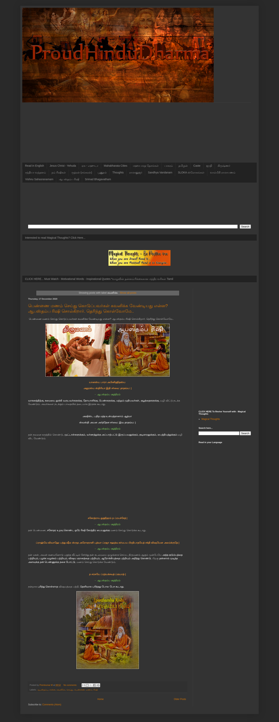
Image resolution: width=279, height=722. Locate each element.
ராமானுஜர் (135, 172)
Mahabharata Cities (115, 165)
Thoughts (118, 172)
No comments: (71, 685)
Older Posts (180, 699)
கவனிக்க (61, 690)
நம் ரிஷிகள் (59, 172)
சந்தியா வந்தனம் (35, 172)
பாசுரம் (168, 165)
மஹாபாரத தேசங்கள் (146, 165)
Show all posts (128, 292)
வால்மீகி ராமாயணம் (222, 172)
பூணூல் (102, 172)
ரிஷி (95, 690)
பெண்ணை (79, 690)
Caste (197, 165)
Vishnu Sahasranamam (39, 179)
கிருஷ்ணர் (224, 165)
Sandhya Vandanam (160, 172)
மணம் (89, 690)
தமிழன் (183, 165)
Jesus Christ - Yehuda (63, 165)
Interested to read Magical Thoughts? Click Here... (55, 237)
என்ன (52, 690)
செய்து (69, 690)
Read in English (34, 165)
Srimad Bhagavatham (98, 179)
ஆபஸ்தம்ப (42, 690)
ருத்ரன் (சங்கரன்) (81, 172)
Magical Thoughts (211, 419)
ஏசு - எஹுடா (90, 165)
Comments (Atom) (51, 704)
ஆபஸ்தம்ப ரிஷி (69, 179)
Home (100, 699)
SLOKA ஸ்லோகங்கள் (191, 172)
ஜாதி (209, 165)
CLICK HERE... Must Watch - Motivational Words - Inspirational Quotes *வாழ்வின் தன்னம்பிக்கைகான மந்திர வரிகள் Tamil (99, 278)
